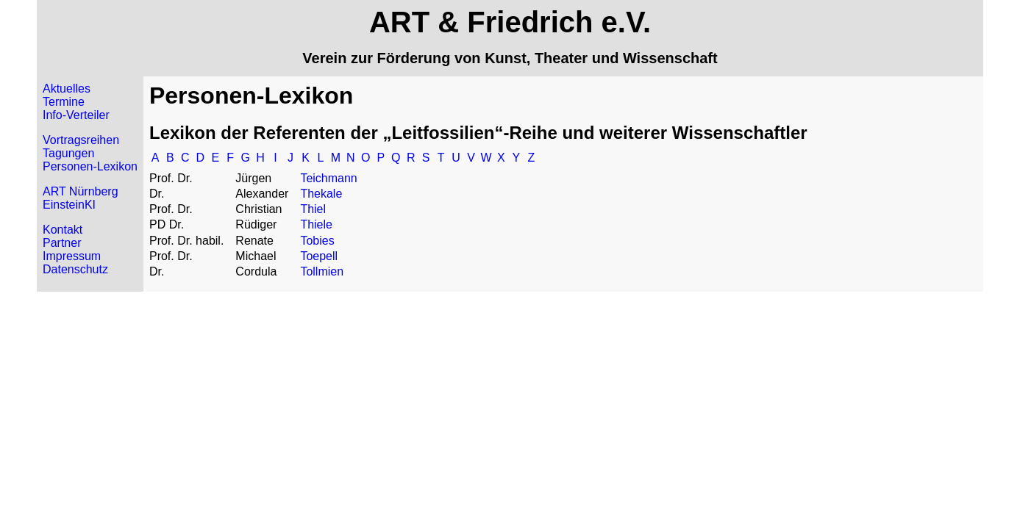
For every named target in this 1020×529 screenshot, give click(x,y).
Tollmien (321, 271)
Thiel (313, 209)
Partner (62, 243)
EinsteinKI (69, 204)
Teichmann (328, 178)
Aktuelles (66, 88)
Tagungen (68, 153)
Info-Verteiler (76, 115)
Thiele (316, 224)
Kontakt (62, 229)
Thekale (321, 193)
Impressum (72, 256)
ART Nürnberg (80, 191)
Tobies (317, 240)
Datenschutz (75, 269)
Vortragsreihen (81, 140)
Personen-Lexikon (90, 166)
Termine (64, 102)
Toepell (319, 256)
